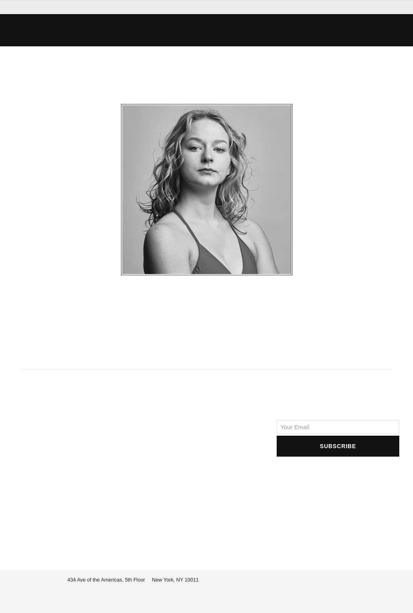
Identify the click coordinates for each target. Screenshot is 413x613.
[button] (294, 30)
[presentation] (338, 474)
